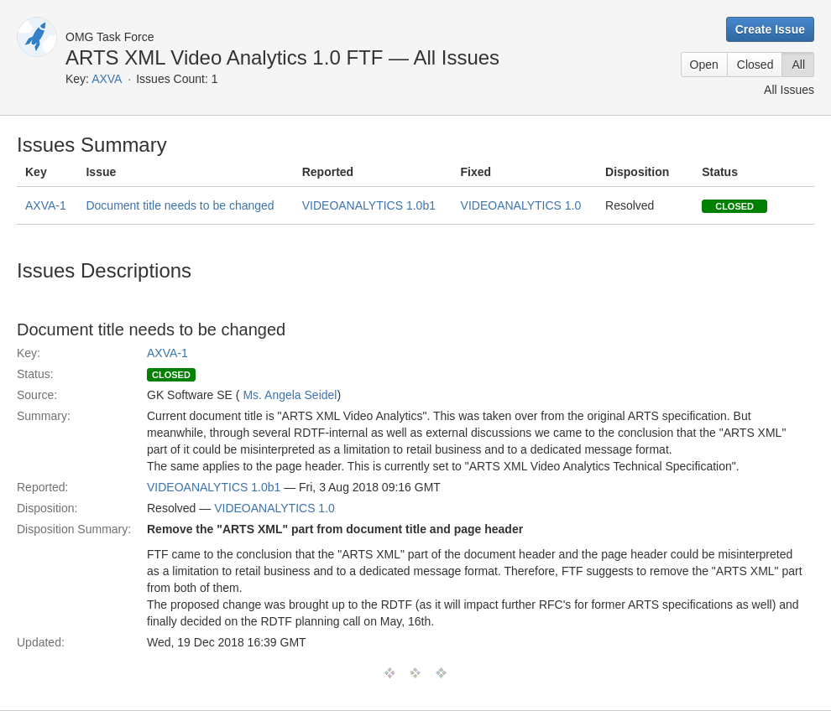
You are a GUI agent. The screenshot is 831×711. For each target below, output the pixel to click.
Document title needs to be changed (180, 205)
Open (704, 64)
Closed (755, 64)
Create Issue (770, 29)
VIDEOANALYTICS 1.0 (521, 205)
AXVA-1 (45, 205)
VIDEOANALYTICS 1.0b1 (369, 205)
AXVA (106, 79)
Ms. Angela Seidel (290, 395)
